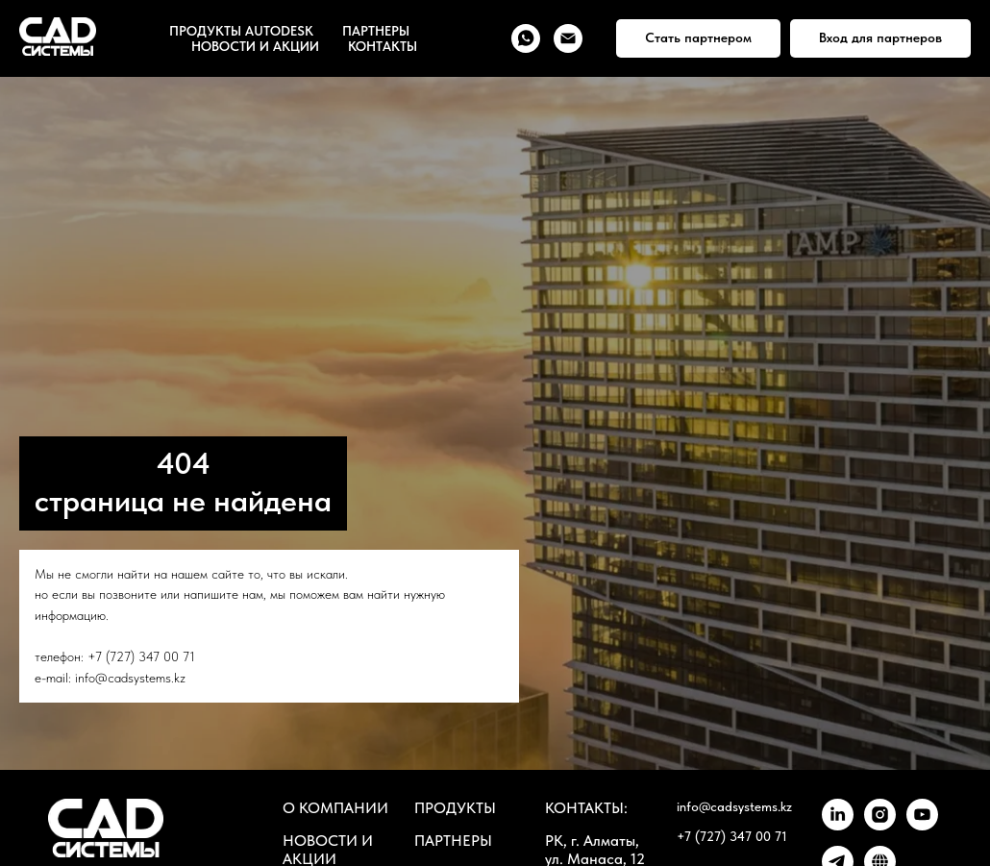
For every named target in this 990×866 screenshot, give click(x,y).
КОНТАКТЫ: (586, 808)
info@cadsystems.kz (130, 677)
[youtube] (922, 825)
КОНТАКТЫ (382, 46)
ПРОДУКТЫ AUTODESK (241, 30)
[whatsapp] (525, 38)
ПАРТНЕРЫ (375, 30)
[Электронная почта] (568, 38)
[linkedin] (838, 825)
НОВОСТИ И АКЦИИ (255, 46)
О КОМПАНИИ (335, 808)
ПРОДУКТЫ (455, 808)
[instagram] (880, 825)
